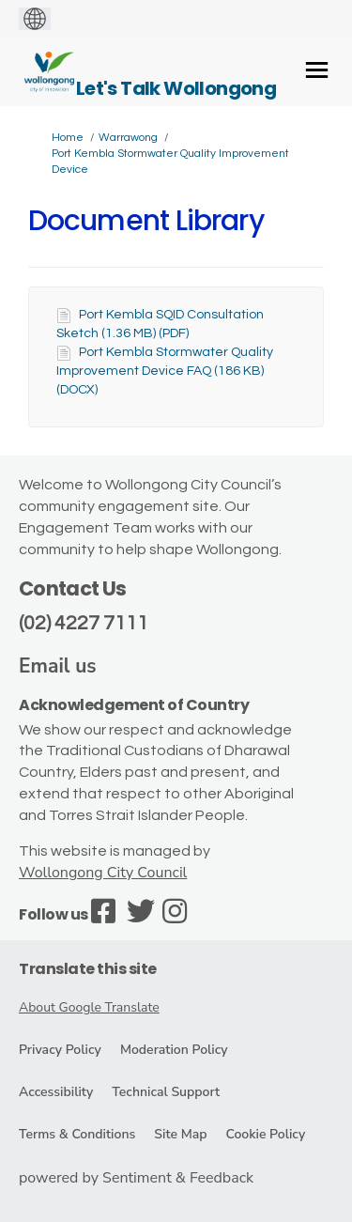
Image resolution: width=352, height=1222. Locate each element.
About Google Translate (89, 1007)
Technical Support (166, 1092)
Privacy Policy (60, 1050)
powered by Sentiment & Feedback (136, 1178)
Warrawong (128, 137)
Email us (58, 666)
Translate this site (88, 969)
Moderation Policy (174, 1050)
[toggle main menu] (316, 70)
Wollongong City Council (103, 872)
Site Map (180, 1134)
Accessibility (56, 1092)
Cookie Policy (265, 1134)
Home (68, 137)
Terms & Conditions (77, 1134)
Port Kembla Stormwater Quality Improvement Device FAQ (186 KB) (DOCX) (164, 371)
